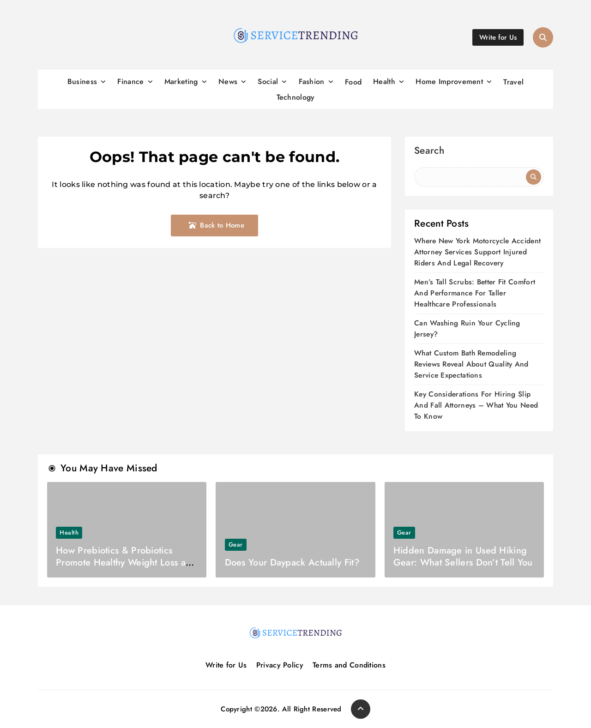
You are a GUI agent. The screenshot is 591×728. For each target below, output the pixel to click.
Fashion (312, 81)
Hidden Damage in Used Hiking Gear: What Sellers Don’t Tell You (463, 556)
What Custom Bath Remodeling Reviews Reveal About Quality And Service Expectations (471, 364)
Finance (130, 81)
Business (82, 81)
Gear (236, 544)
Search (429, 151)
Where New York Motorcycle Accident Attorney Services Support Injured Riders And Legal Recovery (477, 251)
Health (384, 81)
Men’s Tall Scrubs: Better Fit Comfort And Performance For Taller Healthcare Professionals (474, 293)
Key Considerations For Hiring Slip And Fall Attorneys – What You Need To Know (476, 405)
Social (268, 81)
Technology (296, 97)
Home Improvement (449, 81)
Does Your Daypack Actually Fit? (292, 562)
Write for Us (226, 665)
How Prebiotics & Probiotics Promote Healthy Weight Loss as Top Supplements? (122, 562)
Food (353, 82)
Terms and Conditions (349, 665)
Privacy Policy (279, 665)
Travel (513, 82)
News (227, 81)
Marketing (181, 81)
